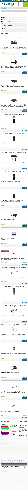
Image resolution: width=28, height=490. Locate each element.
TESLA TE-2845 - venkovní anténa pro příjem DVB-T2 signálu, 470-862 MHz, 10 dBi (14, 382)
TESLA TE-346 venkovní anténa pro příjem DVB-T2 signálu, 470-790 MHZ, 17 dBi (14, 306)
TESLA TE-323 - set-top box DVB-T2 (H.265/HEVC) (14, 56)
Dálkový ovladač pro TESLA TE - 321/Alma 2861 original (14, 133)
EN (22, 0)
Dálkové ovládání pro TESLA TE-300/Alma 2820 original (14, 171)
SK (26, 0)
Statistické (12, 452)
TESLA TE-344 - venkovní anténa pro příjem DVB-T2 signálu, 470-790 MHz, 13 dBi (14, 325)
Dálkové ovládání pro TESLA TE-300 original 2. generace (14, 286)
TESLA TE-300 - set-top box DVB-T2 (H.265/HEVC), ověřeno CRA (14, 37)
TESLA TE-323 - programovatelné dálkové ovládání (14, 343)
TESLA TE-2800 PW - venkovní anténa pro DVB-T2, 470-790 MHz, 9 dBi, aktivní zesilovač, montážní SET (14, 268)
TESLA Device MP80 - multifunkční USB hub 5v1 (14, 401)
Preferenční (7, 452)
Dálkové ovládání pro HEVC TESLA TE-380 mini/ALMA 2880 (14, 114)
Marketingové (17, 452)
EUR (19, 0)
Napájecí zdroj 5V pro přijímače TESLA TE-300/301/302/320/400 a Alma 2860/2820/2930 (14, 210)
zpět (2, 10)
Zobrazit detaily (24, 453)
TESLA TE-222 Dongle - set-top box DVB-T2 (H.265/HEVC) (14, 190)
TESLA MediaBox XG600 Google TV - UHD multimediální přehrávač (14, 95)
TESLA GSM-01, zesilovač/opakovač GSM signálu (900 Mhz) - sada (14, 248)
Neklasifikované (4, 453)
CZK (17, 0)
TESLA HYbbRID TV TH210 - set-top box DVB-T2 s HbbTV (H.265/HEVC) (14, 152)
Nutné (3, 452)
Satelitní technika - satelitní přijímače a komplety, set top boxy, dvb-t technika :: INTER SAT (7, 4)
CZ (24, 0)
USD (20, 0)
